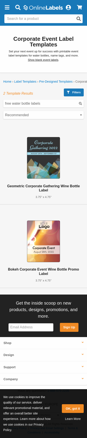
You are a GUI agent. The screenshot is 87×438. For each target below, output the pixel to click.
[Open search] (79, 19)
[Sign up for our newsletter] (31, 327)
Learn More (73, 419)
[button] (7, 7)
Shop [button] (7, 343)
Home (7, 81)
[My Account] (68, 7)
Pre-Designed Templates (56, 81)
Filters (74, 92)
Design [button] (8, 355)
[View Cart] (79, 8)
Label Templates (25, 81)
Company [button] (10, 379)
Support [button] (9, 367)
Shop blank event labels (43, 59)
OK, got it (73, 408)
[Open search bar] (17, 7)
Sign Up (69, 327)
